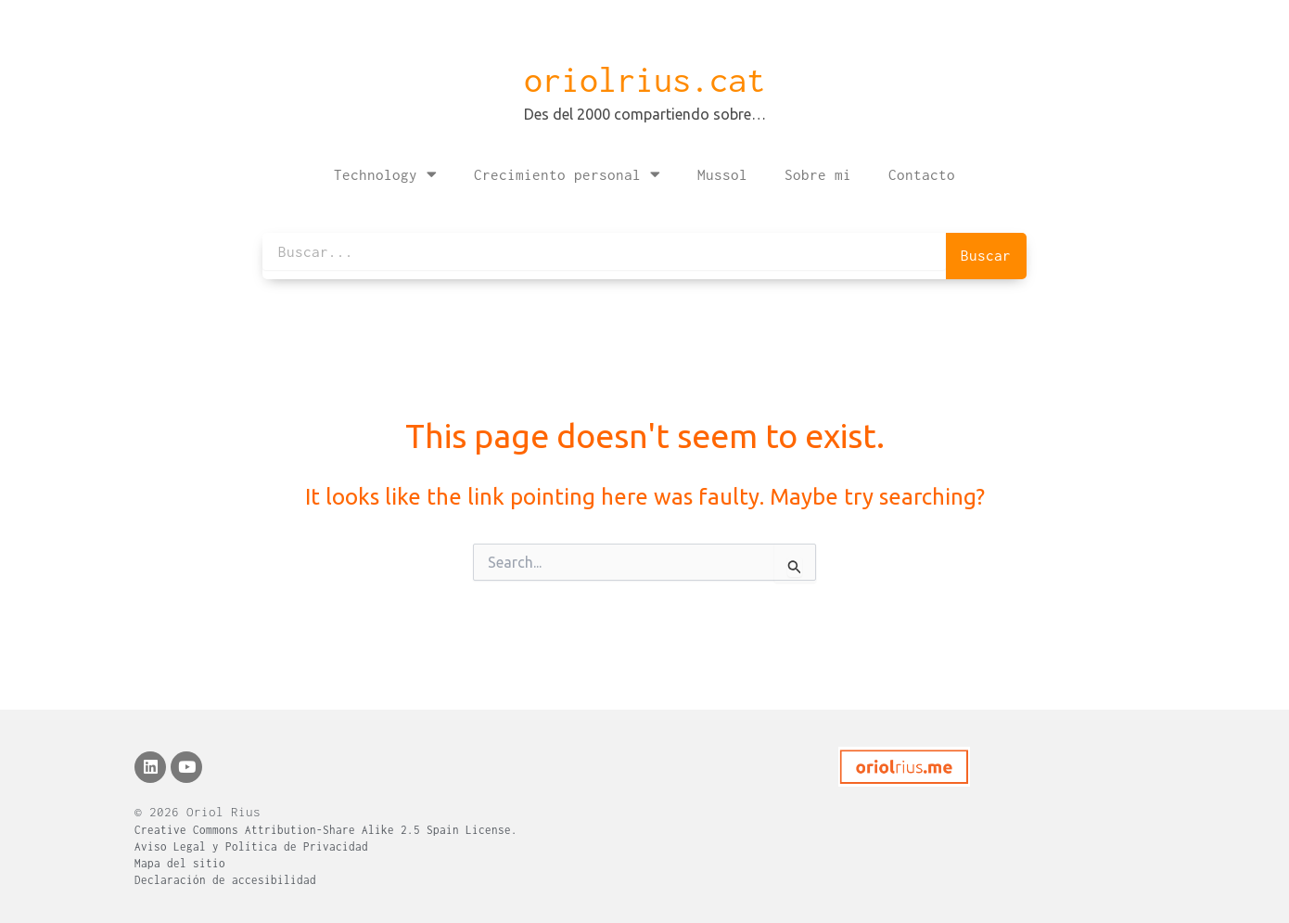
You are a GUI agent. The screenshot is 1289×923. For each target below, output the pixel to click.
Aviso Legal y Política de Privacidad (251, 846)
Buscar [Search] (986, 255)
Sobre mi (818, 174)
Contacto (921, 174)
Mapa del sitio (179, 863)
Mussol (722, 174)
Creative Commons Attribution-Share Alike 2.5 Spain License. (325, 830)
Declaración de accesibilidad (225, 880)
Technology (385, 174)
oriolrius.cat (644, 79)
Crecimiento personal (567, 174)
